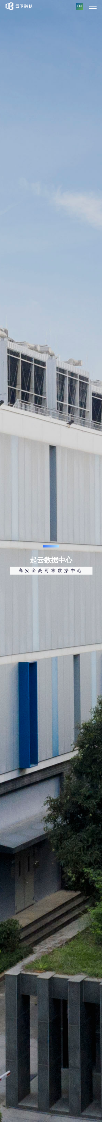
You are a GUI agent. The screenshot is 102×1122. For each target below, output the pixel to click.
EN (79, 6)
